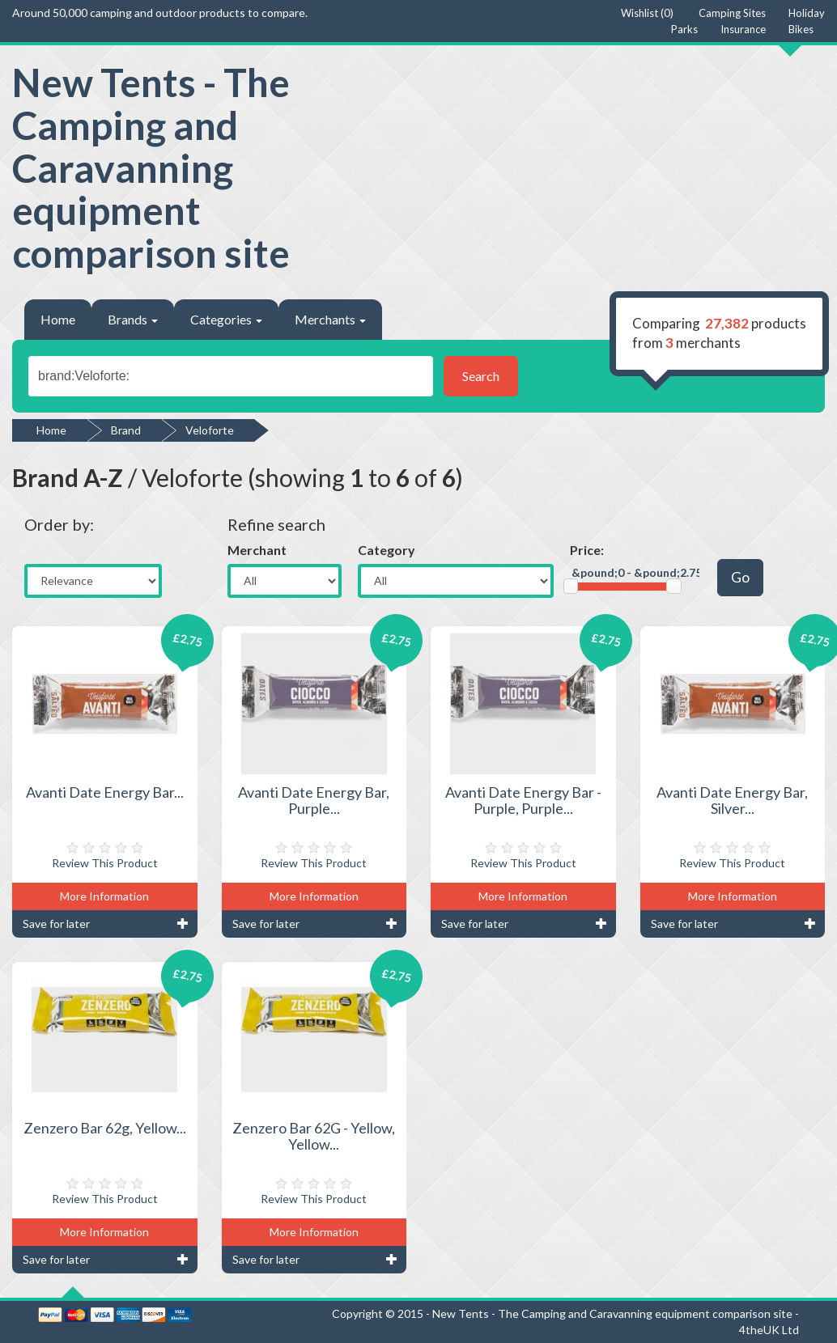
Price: (587, 549)
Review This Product (105, 863)
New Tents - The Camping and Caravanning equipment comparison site (151, 167)
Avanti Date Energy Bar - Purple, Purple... (523, 800)
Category (386, 549)
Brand (126, 430)
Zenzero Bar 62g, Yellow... (104, 1128)
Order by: (59, 524)
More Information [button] (104, 896)
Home (57, 319)
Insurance (743, 29)
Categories (226, 319)
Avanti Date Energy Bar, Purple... (313, 800)
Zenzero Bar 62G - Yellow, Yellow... (313, 1136)
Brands (133, 319)
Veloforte (209, 430)
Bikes (801, 29)
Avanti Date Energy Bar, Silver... (732, 800)
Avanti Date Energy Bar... (105, 792)
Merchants (330, 319)
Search (480, 375)
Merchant (257, 549)
